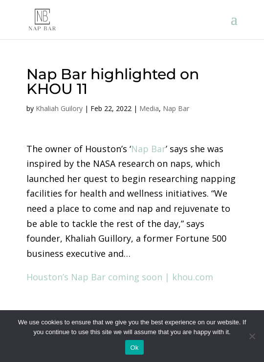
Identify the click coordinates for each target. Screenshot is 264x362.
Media (149, 108)
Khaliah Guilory (59, 108)
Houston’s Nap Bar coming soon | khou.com (119, 277)
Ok (134, 347)
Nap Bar (176, 108)
